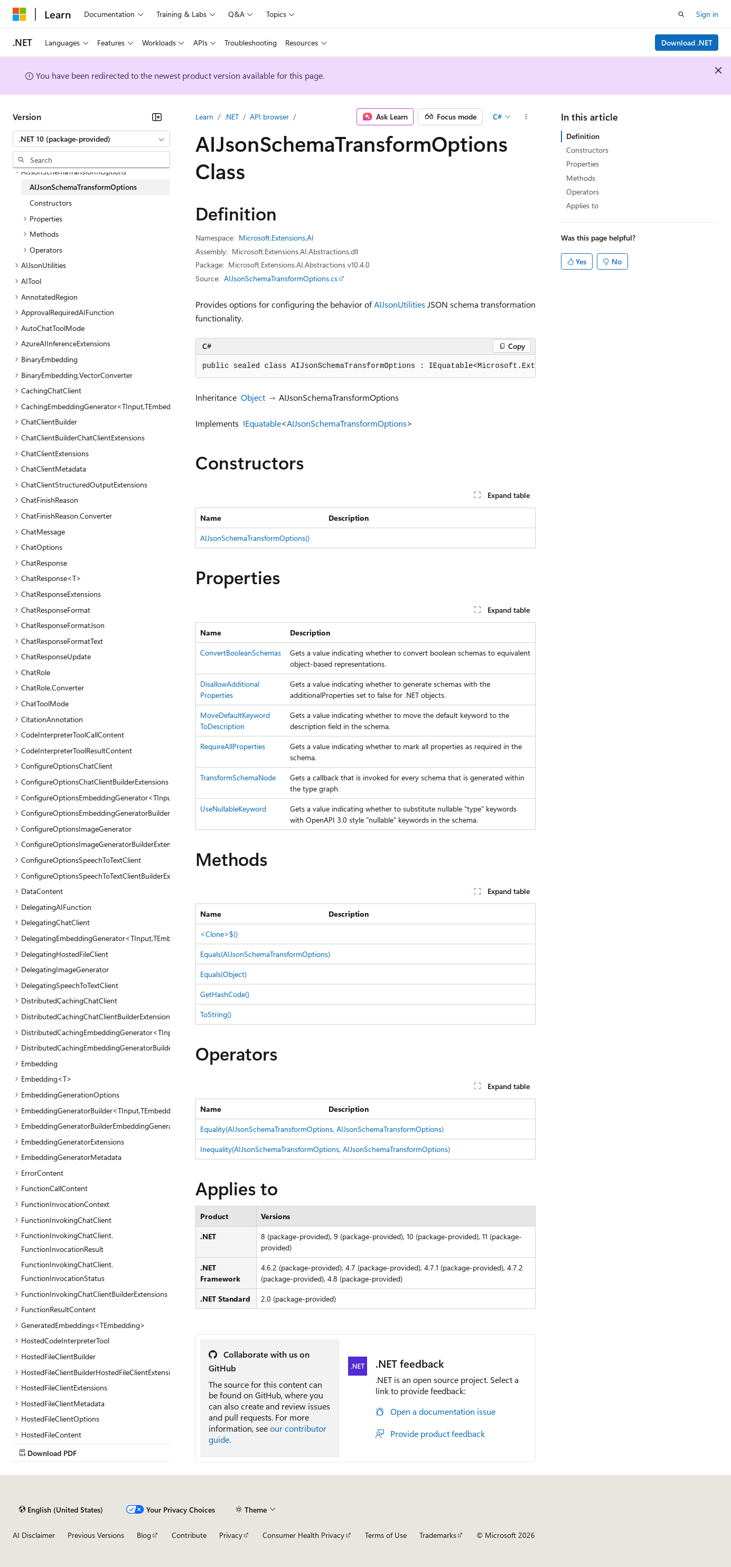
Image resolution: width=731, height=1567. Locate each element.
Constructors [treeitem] (51, 203)
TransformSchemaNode (238, 777)
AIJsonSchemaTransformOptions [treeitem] (83, 187)
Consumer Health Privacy (303, 1535)
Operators (582, 192)
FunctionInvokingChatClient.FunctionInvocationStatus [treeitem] (67, 1271)
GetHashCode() (224, 994)
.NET (231, 117)
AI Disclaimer (34, 1535)
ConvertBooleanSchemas (240, 653)
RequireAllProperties (232, 746)
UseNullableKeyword (233, 809)
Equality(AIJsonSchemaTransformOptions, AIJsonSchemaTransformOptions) (322, 1129)
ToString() (215, 1014)
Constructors (587, 150)
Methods (580, 178)
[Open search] (681, 14)
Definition (582, 136)
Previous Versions (96, 1535)
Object (253, 397)
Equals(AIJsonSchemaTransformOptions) (265, 954)
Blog (144, 1535)
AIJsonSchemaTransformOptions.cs (281, 278)
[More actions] (526, 116)
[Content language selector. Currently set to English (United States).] (61, 1509)
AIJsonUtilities (399, 304)
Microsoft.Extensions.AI (276, 238)
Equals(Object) (223, 974)
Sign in (707, 14)
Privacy (230, 1535)
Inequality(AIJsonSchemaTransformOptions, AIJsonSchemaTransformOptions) (325, 1149)
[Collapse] (157, 116)
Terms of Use (386, 1535)
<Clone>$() (219, 934)
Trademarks (437, 1535)
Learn (204, 117)
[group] (365, 366)
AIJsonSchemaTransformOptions (347, 423)
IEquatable (262, 423)
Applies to (582, 205)
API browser (269, 117)
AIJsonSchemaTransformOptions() (255, 538)
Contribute (189, 1535)
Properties (582, 164)
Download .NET (687, 43)
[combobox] (91, 139)
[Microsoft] (19, 14)
